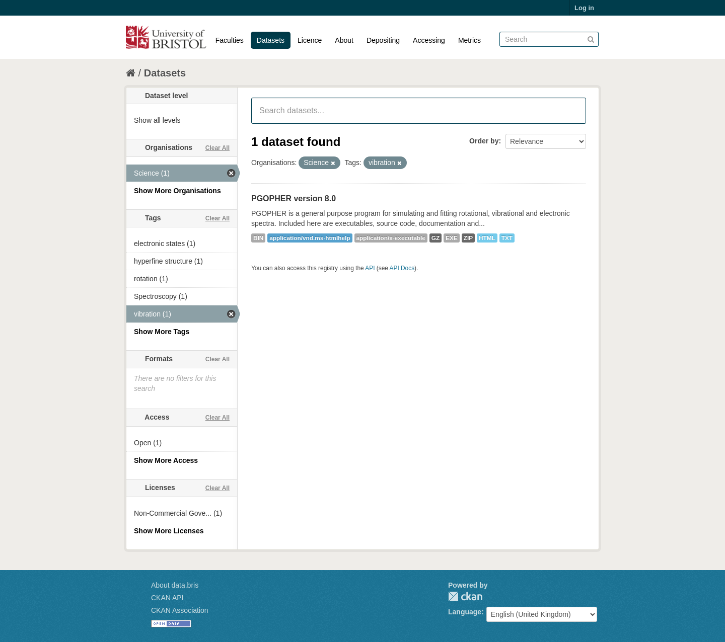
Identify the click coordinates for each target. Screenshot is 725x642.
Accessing (429, 40)
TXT (507, 238)
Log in (584, 8)
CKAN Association (179, 610)
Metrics (469, 40)
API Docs (402, 268)
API (370, 268)
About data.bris (174, 585)
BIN (258, 238)
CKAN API (167, 598)
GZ (435, 238)
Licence (310, 40)
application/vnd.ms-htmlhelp (309, 238)
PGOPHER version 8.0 (293, 198)
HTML (487, 238)
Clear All (217, 147)
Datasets (270, 40)
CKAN (465, 596)
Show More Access (166, 460)
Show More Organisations (177, 191)
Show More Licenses (168, 531)
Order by (483, 141)
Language (464, 612)
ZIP (468, 238)
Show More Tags (161, 332)
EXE (452, 238)
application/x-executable (390, 238)
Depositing (383, 40)
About (344, 40)
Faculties (229, 40)
